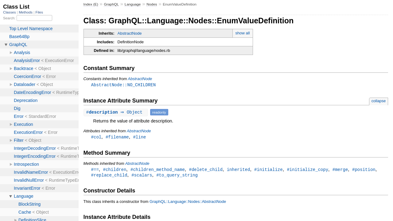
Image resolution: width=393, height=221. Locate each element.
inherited (238, 170)
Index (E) (91, 4)
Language (133, 4)
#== (95, 170)
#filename (117, 137)
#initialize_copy (307, 170)
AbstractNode (130, 33)
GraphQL (111, 4)
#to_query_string (177, 176)
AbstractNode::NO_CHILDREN (123, 85)
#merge (340, 170)
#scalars (141, 176)
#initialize (268, 170)
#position (363, 170)
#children (114, 170)
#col (96, 137)
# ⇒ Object (116, 112)
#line (139, 137)
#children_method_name (157, 170)
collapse (379, 101)
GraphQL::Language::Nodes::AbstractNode (188, 202)
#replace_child (109, 176)
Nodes (151, 4)
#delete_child (205, 170)
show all (242, 33)
